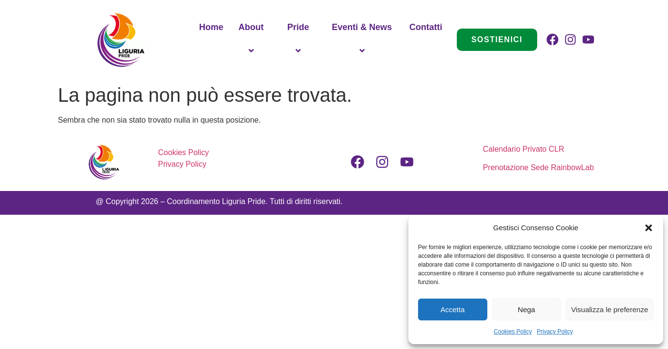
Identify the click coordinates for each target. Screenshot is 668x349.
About (252, 39)
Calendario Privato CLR (525, 149)
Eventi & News (363, 39)
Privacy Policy (555, 331)
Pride (299, 39)
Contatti (425, 27)
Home (211, 27)
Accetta (452, 309)
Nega (526, 309)
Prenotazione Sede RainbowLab (538, 167)
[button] (648, 228)
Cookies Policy (513, 331)
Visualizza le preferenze (609, 309)
